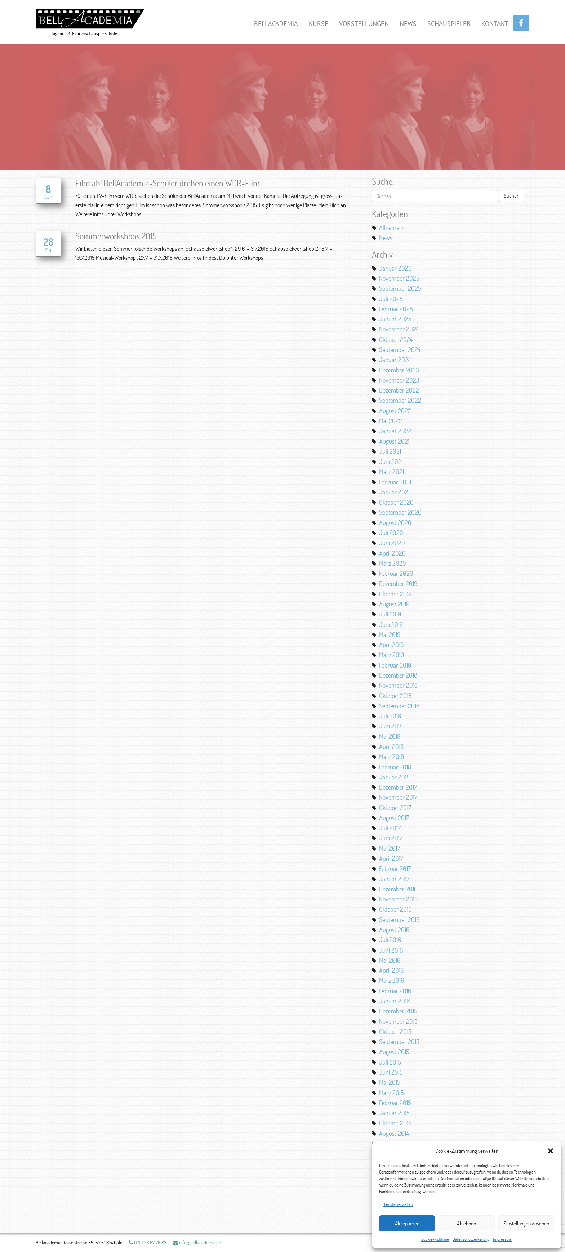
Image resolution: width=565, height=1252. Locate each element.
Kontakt (494, 23)
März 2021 (391, 471)
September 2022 (400, 400)
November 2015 (398, 1021)
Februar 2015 (395, 1103)
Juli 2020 (391, 533)
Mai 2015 (389, 1082)
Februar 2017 (395, 868)
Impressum (502, 1239)
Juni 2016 (391, 950)
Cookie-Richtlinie (435, 1239)
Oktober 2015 (395, 1031)
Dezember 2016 (398, 889)
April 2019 (391, 644)
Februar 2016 (395, 991)
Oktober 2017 (395, 808)
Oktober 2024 (396, 339)
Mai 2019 (389, 634)
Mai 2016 (389, 960)
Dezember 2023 (399, 370)
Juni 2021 (391, 461)
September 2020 (400, 512)
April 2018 (391, 746)
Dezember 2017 (398, 787)
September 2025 (400, 288)
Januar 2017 (394, 879)
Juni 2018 (391, 726)
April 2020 (392, 553)
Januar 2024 (395, 359)
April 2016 (391, 970)
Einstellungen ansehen (526, 1223)
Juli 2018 (390, 716)
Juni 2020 (392, 543)
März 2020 (392, 563)
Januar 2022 (395, 431)
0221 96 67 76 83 (147, 1242)
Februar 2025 (396, 309)
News (408, 23)
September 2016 (399, 919)
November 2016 (398, 899)
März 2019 (391, 655)
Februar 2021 (395, 482)
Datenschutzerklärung (471, 1239)
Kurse (318, 23)
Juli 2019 (390, 614)
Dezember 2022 (399, 390)
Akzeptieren (407, 1223)
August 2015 (394, 1052)
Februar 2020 (396, 573)
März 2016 (391, 980)
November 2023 (399, 380)
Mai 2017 (389, 848)
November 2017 (398, 797)
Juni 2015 (391, 1072)
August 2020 (395, 522)
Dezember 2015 (398, 1011)
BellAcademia (276, 23)
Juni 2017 (390, 838)
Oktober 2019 (395, 594)
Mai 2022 (390, 421)
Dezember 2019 (398, 583)
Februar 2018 (395, 767)
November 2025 (399, 278)
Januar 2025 (395, 319)
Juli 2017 (390, 828)
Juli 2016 (390, 940)
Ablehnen (466, 1223)
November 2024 (399, 329)
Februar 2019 (395, 665)
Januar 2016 (394, 1001)
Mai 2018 (389, 736)
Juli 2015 (390, 1062)
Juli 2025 (391, 299)
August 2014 (394, 1133)
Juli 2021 (390, 451)
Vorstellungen (364, 23)
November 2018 (398, 685)
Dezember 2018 (398, 675)
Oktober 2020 (396, 502)
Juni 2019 (391, 624)
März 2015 (391, 1093)
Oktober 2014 (395, 1123)
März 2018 (391, 756)
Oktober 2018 (395, 696)
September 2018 (399, 706)
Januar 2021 (394, 492)
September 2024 (400, 349)
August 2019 (394, 604)
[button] (550, 1150)
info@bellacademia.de (197, 1242)
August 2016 (394, 930)
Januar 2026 (395, 268)
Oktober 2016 (395, 909)
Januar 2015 (394, 1113)
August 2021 (394, 441)
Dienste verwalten (398, 1204)
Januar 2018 (394, 777)
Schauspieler (449, 23)
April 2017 (391, 858)
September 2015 (399, 1041)
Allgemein (391, 227)
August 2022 (395, 411)
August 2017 (394, 818)
